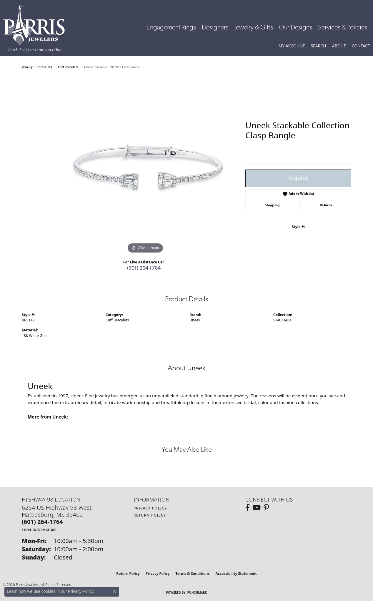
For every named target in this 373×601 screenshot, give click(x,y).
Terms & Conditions (193, 573)
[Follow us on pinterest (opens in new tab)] (266, 507)
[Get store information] (39, 529)
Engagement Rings (171, 27)
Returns (326, 205)
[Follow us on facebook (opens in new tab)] (247, 507)
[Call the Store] (42, 522)
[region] (145, 166)
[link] (361, 45)
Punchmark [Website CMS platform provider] (197, 592)
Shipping (272, 205)
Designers (215, 27)
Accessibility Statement (236, 573)
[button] (292, 45)
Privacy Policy (150, 508)
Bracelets (45, 67)
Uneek (194, 320)
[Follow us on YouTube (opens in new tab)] (257, 507)
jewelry (27, 67)
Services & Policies (342, 27)
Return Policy (150, 515)
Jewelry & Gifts (253, 27)
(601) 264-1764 (144, 268)
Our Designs (295, 27)
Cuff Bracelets (68, 67)
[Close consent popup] (114, 591)
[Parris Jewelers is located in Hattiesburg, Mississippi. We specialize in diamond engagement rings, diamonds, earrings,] (37, 29)
